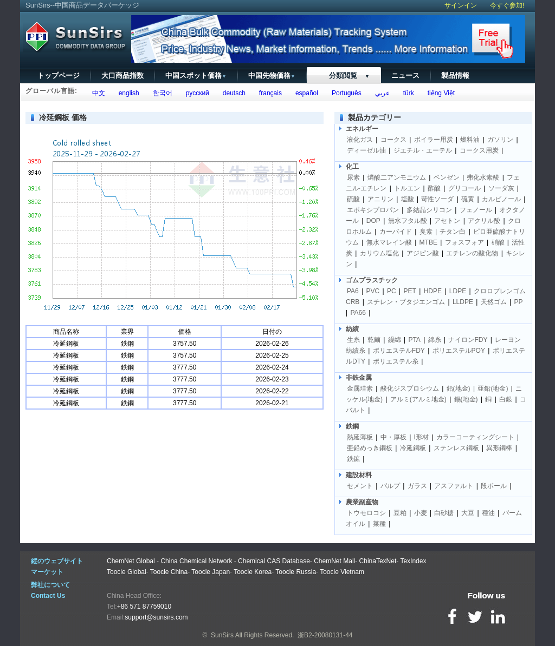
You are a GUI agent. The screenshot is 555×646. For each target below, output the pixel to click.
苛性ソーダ (437, 199)
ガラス (417, 486)
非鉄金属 (359, 377)
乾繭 (373, 340)
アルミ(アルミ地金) (418, 399)
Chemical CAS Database (274, 561)
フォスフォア (464, 242)
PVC (373, 291)
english (127, 93)
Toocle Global (126, 572)
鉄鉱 (353, 459)
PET (410, 291)
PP (518, 302)
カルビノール (501, 199)
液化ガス (360, 139)
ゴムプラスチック (372, 280)
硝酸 (498, 242)
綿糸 (434, 340)
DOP (373, 221)
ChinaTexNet (378, 561)
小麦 (420, 513)
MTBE (428, 242)
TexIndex (413, 561)
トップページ (58, 75)
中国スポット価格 (196, 75)
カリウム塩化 (379, 253)
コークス (393, 139)
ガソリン (500, 139)
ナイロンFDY (467, 340)
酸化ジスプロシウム (409, 388)
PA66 (357, 313)
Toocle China (169, 572)
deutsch (232, 93)
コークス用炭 (479, 150)
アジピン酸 (422, 253)
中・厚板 (393, 437)
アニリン (380, 199)
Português (344, 93)
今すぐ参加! (507, 5)
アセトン (447, 221)
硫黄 (467, 199)
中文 (96, 93)
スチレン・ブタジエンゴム (406, 302)
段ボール (494, 486)
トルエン (407, 188)
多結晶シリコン (429, 210)
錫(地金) (466, 399)
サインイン (460, 5)
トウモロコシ (366, 513)
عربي (380, 93)
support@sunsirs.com (156, 617)
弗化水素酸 (483, 177)
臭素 (426, 231)
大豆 (467, 513)
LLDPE (463, 302)
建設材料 (359, 475)
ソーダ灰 (501, 188)
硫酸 (353, 199)
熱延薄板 (360, 437)
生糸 (353, 340)
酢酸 (434, 188)
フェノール (476, 210)
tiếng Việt (439, 93)
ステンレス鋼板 (456, 448)
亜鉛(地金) (492, 388)
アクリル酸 (484, 221)
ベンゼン (447, 177)
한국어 (160, 93)
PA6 (353, 291)
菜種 (379, 524)
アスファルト (453, 486)
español (305, 93)
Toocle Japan (210, 572)
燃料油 (470, 139)
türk (406, 93)
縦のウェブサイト (57, 561)
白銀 (505, 399)
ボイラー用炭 (433, 139)
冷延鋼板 (413, 448)
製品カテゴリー (374, 117)
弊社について (50, 585)
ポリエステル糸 (395, 361)
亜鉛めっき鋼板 (369, 448)
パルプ (390, 486)
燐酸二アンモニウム (396, 177)
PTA (414, 340)
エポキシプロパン (373, 210)
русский (195, 93)
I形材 (421, 437)
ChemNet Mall (334, 561)
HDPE (433, 291)
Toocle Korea (253, 572)
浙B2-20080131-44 (325, 635)
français (268, 93)
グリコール (464, 188)
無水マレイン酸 (389, 242)
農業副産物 (362, 502)
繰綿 (394, 340)
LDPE (457, 291)
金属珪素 (360, 388)
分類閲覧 (343, 75)
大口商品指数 (122, 75)
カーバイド (395, 231)
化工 (352, 166)
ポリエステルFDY (399, 350)
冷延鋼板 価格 (63, 117)
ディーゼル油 (366, 150)
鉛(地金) (458, 388)
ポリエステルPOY (459, 350)
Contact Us (48, 595)
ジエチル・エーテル (422, 150)
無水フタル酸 (407, 221)
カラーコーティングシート (475, 437)
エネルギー (362, 129)
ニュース (405, 75)
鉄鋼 (352, 426)
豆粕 (399, 513)
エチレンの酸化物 (472, 253)
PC (391, 291)
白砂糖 (444, 513)
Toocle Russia (295, 572)
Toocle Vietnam (342, 572)
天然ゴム (494, 302)
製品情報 (455, 75)
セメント (360, 486)
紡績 (352, 329)
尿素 (353, 177)
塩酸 (407, 199)
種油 (488, 513)
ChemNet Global (131, 561)
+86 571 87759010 (144, 606)
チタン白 (453, 231)
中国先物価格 (271, 75)
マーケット (47, 572)
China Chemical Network (196, 561)
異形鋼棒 (499, 448)
